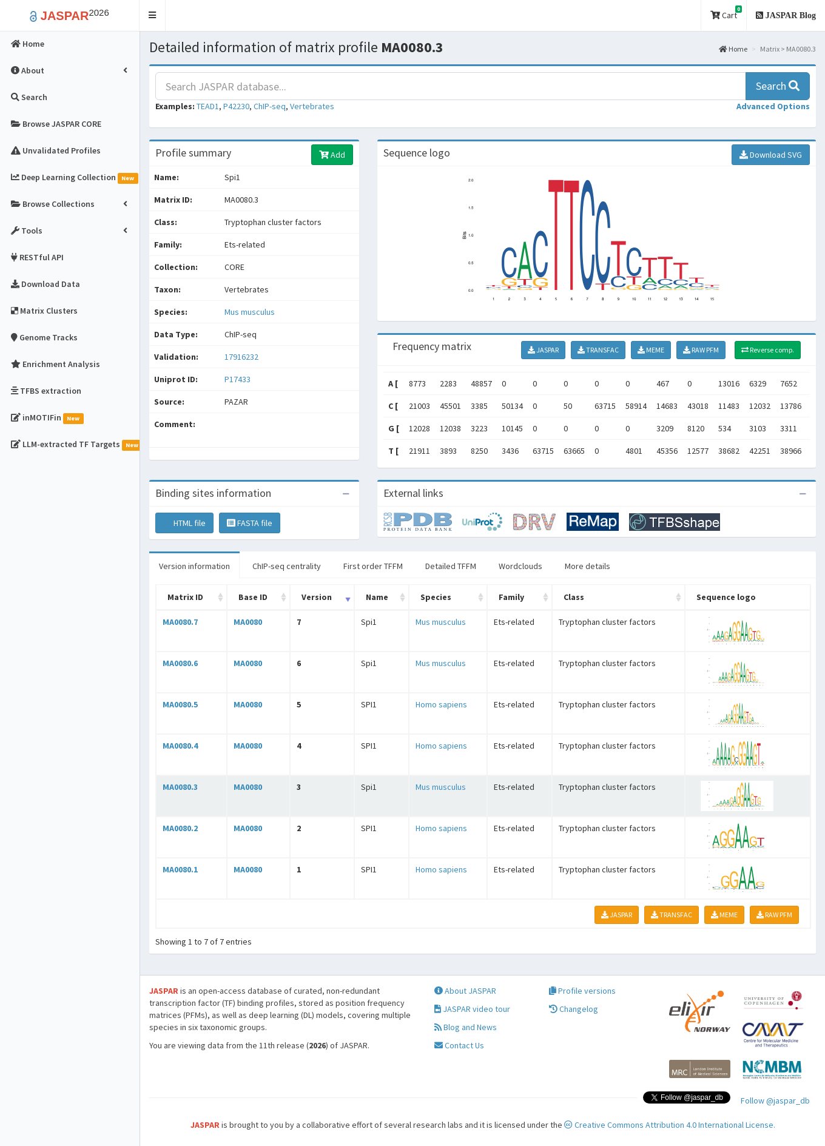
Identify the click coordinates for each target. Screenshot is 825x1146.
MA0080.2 (180, 828)
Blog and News (465, 1027)
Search (778, 86)
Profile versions (582, 990)
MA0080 (248, 621)
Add (332, 154)
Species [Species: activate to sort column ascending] (435, 597)
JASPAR (543, 349)
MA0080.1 (180, 869)
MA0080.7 (180, 621)
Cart (726, 13)
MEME (651, 349)
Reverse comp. (767, 349)
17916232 (241, 356)
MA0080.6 (180, 663)
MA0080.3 (180, 786)
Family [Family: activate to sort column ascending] (511, 597)
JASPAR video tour (472, 1008)
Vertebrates (312, 106)
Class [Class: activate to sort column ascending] (574, 597)
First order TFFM (373, 566)
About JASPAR (465, 990)
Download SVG (770, 154)
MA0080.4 (180, 745)
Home (733, 48)
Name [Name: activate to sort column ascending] (377, 597)
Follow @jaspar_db (775, 1100)
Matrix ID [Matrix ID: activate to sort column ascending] (185, 597)
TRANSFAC (598, 349)
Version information (194, 566)
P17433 (238, 379)
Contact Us (459, 1045)
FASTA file (249, 522)
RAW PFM (701, 349)
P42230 (236, 106)
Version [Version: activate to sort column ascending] (316, 597)
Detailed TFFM (450, 566)
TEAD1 (208, 106)
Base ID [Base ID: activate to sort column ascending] (253, 597)
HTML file (184, 522)
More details (587, 566)
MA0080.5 (180, 704)
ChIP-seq (270, 106)
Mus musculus (249, 311)
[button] (153, 15)
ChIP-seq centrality (286, 566)
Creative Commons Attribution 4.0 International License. (669, 1124)
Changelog (573, 1008)
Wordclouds (520, 566)
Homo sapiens (441, 704)
